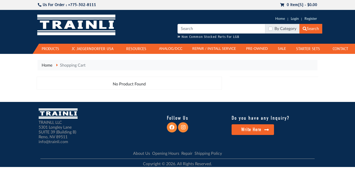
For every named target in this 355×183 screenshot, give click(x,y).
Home (280, 19)
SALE (282, 49)
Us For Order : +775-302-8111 (67, 5)
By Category (285, 29)
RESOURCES (136, 49)
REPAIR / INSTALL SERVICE (214, 49)
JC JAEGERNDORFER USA (93, 49)
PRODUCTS (50, 49)
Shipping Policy (208, 153)
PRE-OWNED (257, 49)
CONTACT (340, 49)
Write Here (255, 129)
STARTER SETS (308, 49)
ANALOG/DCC (170, 49)
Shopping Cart (73, 65)
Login (295, 19)
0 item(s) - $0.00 (298, 5)
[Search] (221, 29)
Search (311, 29)
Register (310, 19)
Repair (186, 153)
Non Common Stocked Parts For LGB (208, 37)
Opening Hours (165, 153)
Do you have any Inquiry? (260, 118)
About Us (141, 153)
